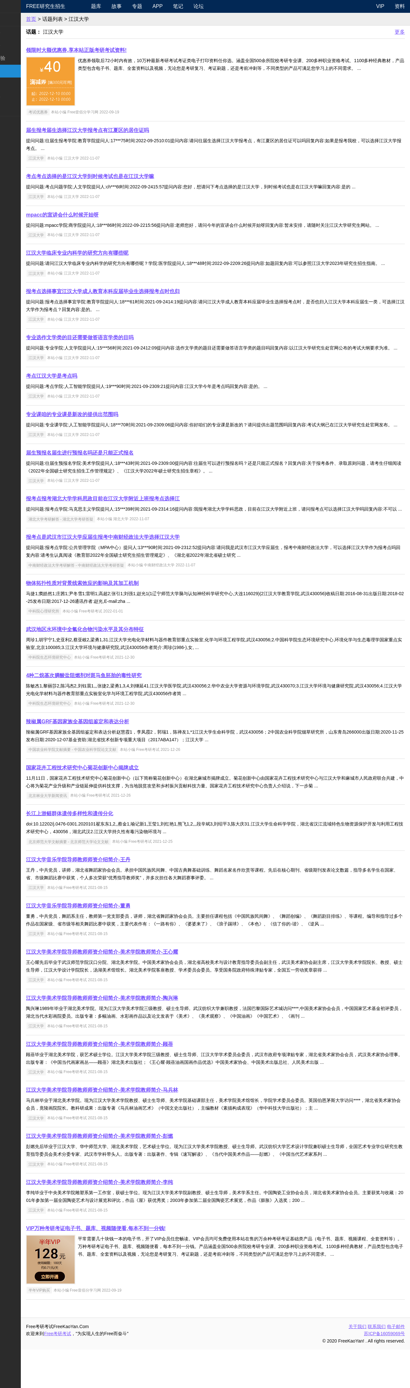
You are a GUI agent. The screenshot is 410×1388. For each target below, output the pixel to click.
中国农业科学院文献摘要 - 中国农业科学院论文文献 (103, 788)
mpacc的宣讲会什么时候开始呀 (92, 215)
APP (183, 6)
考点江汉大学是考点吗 (82, 399)
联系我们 (377, 1364)
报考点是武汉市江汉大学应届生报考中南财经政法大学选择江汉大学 (133, 575)
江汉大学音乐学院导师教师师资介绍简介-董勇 (108, 944)
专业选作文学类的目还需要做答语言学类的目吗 (110, 353)
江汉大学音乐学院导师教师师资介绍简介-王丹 (108, 898)
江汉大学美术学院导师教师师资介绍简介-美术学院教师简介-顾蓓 (129, 1082)
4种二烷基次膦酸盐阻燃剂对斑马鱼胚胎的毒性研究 (114, 714)
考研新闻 (15, 19)
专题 (162, 6)
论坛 (224, 6)
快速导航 (15, 6)
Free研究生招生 (76, 6)
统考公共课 (18, 32)
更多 (400, 32)
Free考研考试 (88, 1372)
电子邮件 (396, 1364)
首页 (61, 19)
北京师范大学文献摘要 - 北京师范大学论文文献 (99, 880)
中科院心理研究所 (74, 649)
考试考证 (15, 122)
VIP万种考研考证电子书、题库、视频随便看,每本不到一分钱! (126, 1266)
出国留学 (15, 135)
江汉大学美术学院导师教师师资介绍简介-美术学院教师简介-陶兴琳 (132, 1036)
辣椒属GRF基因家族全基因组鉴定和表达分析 (108, 760)
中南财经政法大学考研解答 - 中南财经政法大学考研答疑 (106, 603)
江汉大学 (66, 158)
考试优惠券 (68, 112)
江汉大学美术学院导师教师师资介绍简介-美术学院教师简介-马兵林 (132, 1128)
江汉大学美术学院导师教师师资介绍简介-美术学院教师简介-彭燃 (129, 1174)
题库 (121, 6)
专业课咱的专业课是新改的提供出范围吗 (102, 437)
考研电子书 (18, 109)
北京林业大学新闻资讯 (78, 834)
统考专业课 (18, 45)
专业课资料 (18, 96)
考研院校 (15, 71)
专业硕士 (15, 83)
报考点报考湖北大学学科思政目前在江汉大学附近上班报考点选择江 (133, 529)
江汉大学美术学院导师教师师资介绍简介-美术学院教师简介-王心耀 (132, 990)
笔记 (203, 6)
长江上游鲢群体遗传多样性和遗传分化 (100, 852)
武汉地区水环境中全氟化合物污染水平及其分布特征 (115, 667)
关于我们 (357, 1364)
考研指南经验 (20, 58)
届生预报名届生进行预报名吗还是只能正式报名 (110, 483)
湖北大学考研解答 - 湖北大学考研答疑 (91, 557)
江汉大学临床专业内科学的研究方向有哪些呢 (107, 260)
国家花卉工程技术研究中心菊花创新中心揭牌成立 (112, 806)
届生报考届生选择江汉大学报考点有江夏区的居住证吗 (117, 130)
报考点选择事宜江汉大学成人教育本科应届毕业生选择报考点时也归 (133, 306)
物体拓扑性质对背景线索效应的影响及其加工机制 (112, 621)
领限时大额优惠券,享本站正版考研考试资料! (106, 50)
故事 (142, 6)
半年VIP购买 (69, 1328)
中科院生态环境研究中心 (80, 696)
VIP (380, 6)
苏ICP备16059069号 (384, 1372)
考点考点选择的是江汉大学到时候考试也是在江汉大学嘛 (120, 176)
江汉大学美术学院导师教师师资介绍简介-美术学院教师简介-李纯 (129, 1220)
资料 (400, 6)
